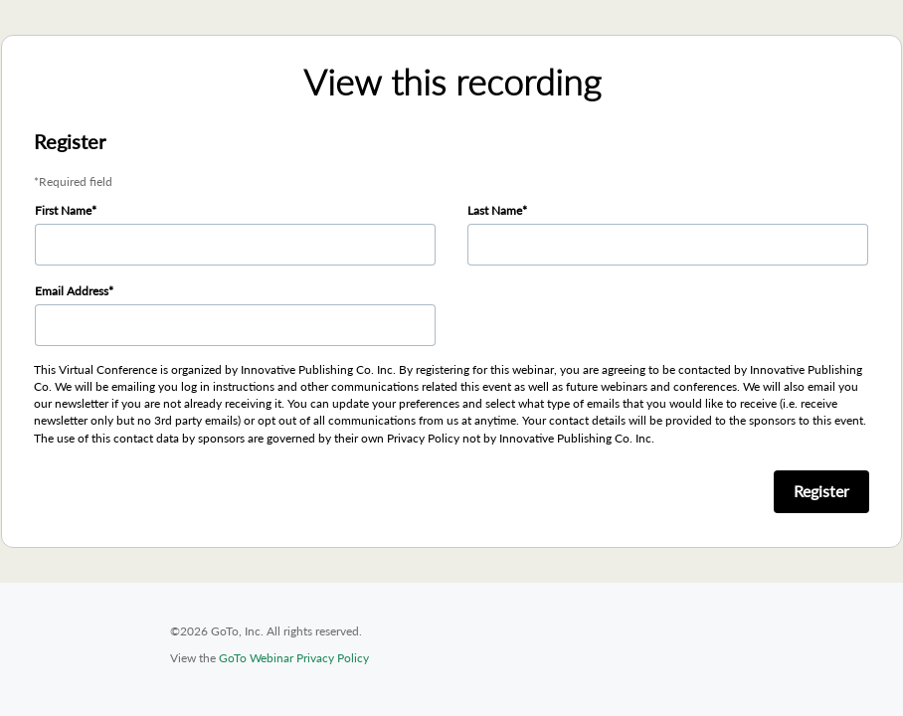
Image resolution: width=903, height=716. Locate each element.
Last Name (494, 210)
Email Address (71, 290)
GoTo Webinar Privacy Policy (294, 657)
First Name (63, 210)
